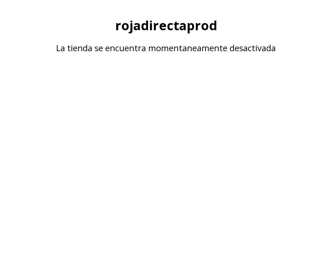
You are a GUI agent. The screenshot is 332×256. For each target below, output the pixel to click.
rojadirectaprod (166, 25)
